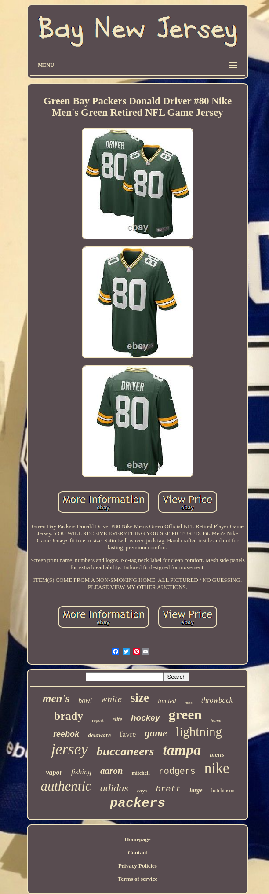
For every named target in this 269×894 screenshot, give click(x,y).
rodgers (177, 771)
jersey (69, 749)
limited (167, 700)
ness (189, 702)
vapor (54, 772)
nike (216, 768)
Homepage (137, 839)
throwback (217, 700)
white (111, 698)
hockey (145, 717)
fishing (81, 772)
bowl (85, 700)
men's (56, 698)
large (196, 790)
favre (128, 734)
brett (168, 789)
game (156, 733)
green (185, 714)
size (140, 697)
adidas (114, 788)
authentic (65, 786)
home (216, 720)
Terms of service (138, 879)
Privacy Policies (137, 865)
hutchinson (223, 790)
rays (142, 790)
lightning (199, 732)
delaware (99, 735)
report (97, 720)
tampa (182, 750)
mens (217, 754)
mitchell (140, 773)
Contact (137, 852)
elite (117, 719)
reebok (66, 734)
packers (137, 803)
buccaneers (125, 751)
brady (68, 716)
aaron (111, 770)
